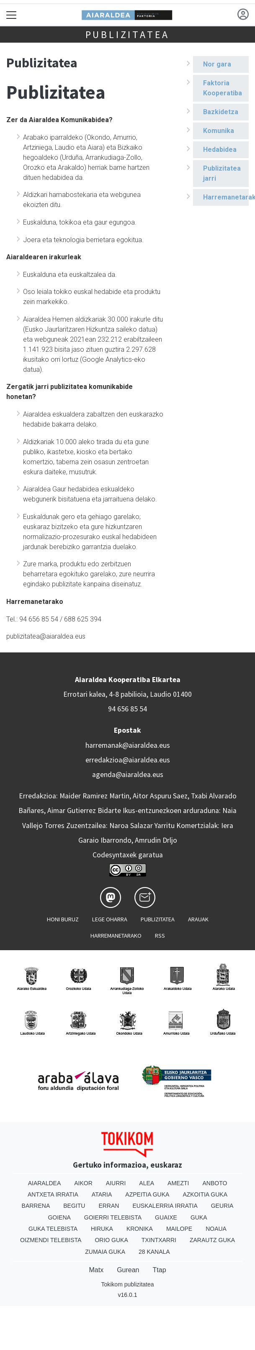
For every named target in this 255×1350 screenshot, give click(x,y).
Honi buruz (63, 919)
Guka (199, 1217)
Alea (146, 1183)
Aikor (83, 1183)
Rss (160, 935)
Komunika (218, 131)
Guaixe (166, 1217)
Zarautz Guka (212, 1240)
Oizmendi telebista (51, 1240)
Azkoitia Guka (205, 1194)
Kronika (139, 1228)
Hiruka (102, 1228)
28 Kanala (154, 1251)
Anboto (214, 1183)
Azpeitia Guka (147, 1194)
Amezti (178, 1183)
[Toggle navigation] (12, 15)
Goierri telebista (113, 1217)
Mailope (179, 1228)
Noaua (216, 1228)
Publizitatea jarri (222, 173)
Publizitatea (127, 34)
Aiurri (116, 1183)
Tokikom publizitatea (127, 1284)
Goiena (59, 1217)
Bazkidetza (220, 112)
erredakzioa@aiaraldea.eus (127, 759)
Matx (96, 1269)
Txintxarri (159, 1240)
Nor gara (217, 64)
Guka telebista (52, 1228)
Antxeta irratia (53, 1194)
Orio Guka (111, 1240)
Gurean (128, 1269)
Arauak (198, 919)
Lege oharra (109, 919)
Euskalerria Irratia (164, 1205)
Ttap (159, 1269)
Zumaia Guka (105, 1251)
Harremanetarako (226, 197)
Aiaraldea (44, 1183)
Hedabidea (220, 149)
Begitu (74, 1205)
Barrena (36, 1205)
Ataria (102, 1194)
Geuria (222, 1205)
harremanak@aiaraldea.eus (127, 745)
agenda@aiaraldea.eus (127, 774)
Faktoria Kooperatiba (222, 88)
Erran (108, 1205)
